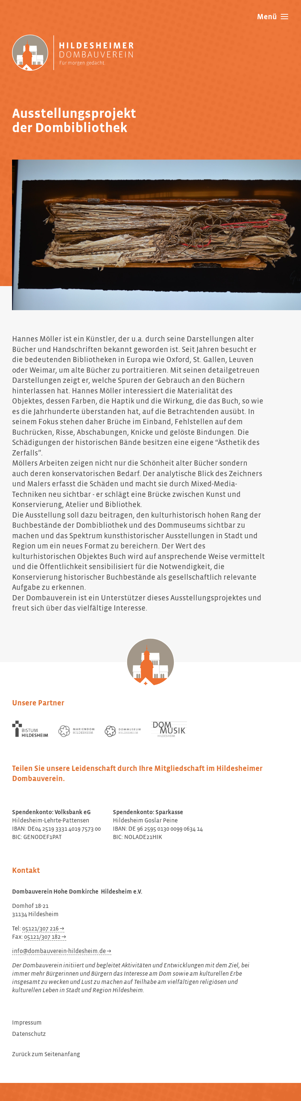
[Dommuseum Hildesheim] (123, 731)
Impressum (27, 1023)
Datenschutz (29, 1034)
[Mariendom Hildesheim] (76, 731)
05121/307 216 (40, 929)
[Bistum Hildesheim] (30, 728)
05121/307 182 (42, 937)
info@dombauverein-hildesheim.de (59, 952)
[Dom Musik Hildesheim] (169, 729)
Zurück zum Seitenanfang (46, 1055)
